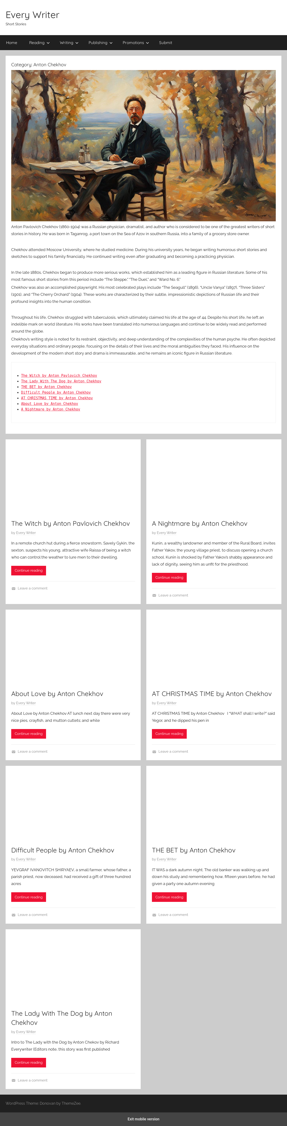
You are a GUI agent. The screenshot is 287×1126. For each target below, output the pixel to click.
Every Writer (32, 14)
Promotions (136, 42)
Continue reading (29, 570)
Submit (165, 42)
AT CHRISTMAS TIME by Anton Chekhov (57, 398)
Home (11, 42)
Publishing (101, 42)
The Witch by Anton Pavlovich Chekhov (59, 376)
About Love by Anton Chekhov (49, 404)
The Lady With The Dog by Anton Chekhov (61, 381)
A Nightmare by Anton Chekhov (50, 409)
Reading (39, 42)
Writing (69, 42)
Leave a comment (32, 588)
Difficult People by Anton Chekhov (56, 392)
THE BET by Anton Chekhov (46, 387)
